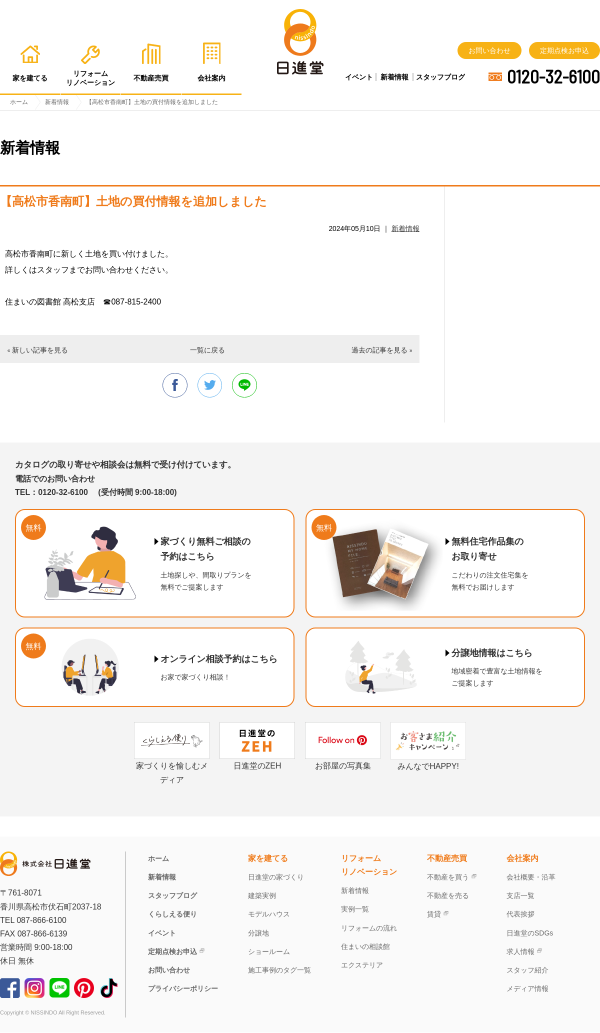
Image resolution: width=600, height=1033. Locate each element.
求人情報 (520, 952)
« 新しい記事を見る (37, 350)
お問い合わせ (489, 50)
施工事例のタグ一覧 (279, 970)
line (245, 385)
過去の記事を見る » (382, 350)
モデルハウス (269, 914)
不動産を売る (448, 896)
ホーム (158, 859)
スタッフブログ (440, 77)
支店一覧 (520, 896)
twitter (210, 385)
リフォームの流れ (369, 928)
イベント (359, 77)
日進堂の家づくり (276, 878)
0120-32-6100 (553, 77)
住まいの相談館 (365, 947)
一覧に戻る (207, 350)
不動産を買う (448, 878)
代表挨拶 (520, 914)
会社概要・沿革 (531, 878)
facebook (174, 385)
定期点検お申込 (564, 50)
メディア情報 (527, 989)
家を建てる (268, 858)
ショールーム (269, 952)
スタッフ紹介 (527, 970)
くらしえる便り (172, 914)
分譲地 (258, 933)
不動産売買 (447, 858)
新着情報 (394, 77)
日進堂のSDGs (529, 933)
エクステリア (362, 966)
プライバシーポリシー (183, 989)
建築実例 (262, 896)
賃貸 (434, 914)
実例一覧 (355, 910)
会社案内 (522, 858)
